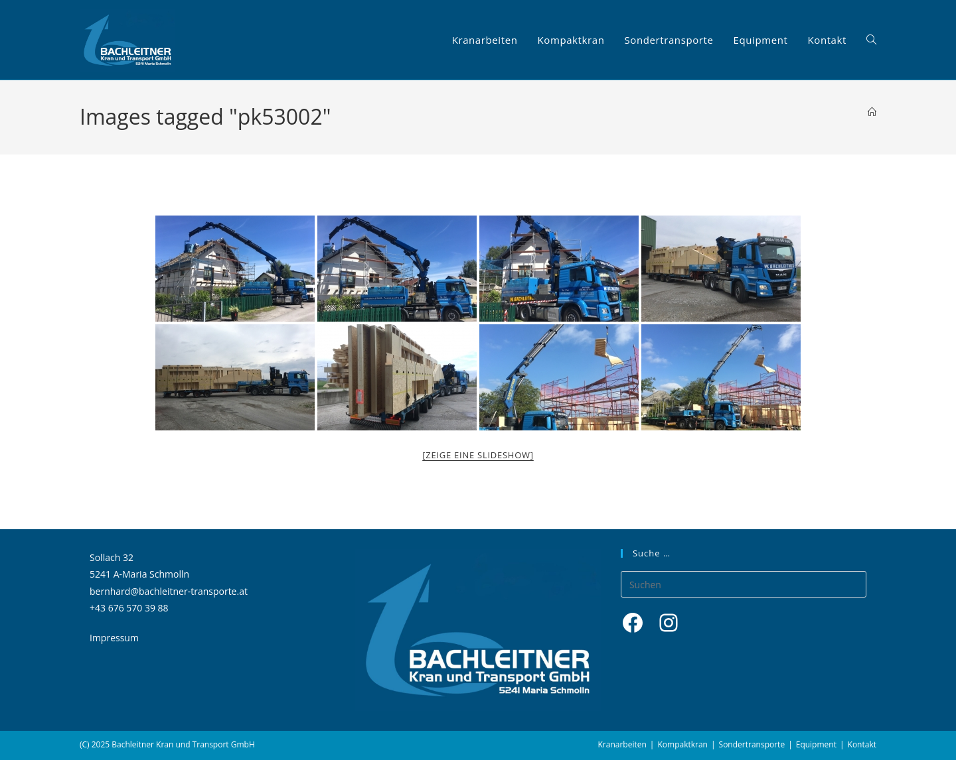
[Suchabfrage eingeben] (743, 584)
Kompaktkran (682, 744)
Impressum (114, 637)
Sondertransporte (752, 744)
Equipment (816, 744)
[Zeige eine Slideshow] (478, 455)
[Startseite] (872, 112)
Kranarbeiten (622, 744)
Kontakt (862, 744)
